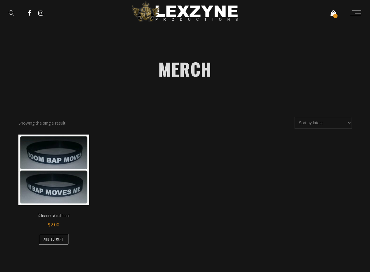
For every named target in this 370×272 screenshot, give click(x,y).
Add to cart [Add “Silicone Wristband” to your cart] (54, 239)
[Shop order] (323, 123)
